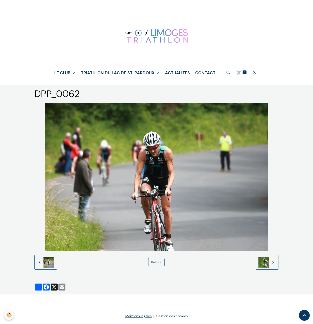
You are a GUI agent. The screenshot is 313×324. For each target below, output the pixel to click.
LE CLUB (63, 74)
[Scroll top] (304, 315)
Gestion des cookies (172, 318)
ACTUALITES (177, 74)
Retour (156, 264)
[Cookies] (9, 315)
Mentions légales (138, 318)
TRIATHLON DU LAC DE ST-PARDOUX (118, 74)
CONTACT (205, 74)
